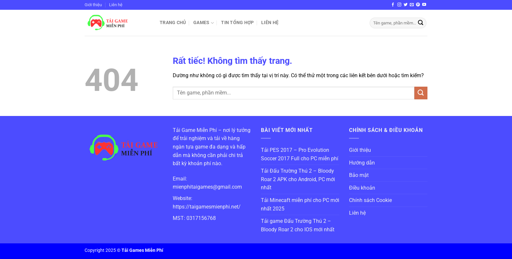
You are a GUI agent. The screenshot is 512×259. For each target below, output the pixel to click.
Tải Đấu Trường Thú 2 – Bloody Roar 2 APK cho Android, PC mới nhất (298, 179)
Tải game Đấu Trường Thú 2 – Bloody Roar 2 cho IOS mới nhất (297, 225)
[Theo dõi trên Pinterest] (418, 5)
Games (203, 23)
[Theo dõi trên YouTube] (424, 5)
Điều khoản (362, 188)
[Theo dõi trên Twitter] (406, 5)
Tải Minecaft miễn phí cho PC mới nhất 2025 (300, 204)
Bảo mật (359, 175)
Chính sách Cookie (370, 200)
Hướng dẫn (362, 163)
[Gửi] (420, 23)
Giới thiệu (93, 4)
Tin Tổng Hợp (237, 22)
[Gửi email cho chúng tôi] (412, 5)
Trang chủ (173, 22)
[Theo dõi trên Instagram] (399, 5)
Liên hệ (115, 4)
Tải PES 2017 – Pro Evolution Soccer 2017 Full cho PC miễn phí (299, 154)
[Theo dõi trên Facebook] (393, 5)
